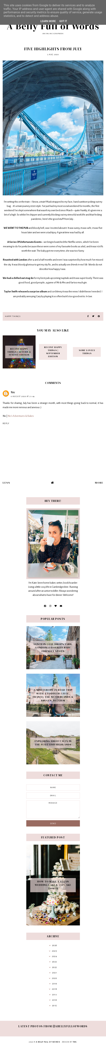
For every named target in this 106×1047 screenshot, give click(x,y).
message (53, 809)
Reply (6, 423)
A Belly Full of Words (53, 26)
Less (6, 482)
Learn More (48, 21)
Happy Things (12, 316)
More (99, 482)
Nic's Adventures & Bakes (21, 416)
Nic (13, 392)
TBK (75, 1042)
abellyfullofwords (70, 1026)
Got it (63, 21)
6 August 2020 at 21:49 (23, 396)
